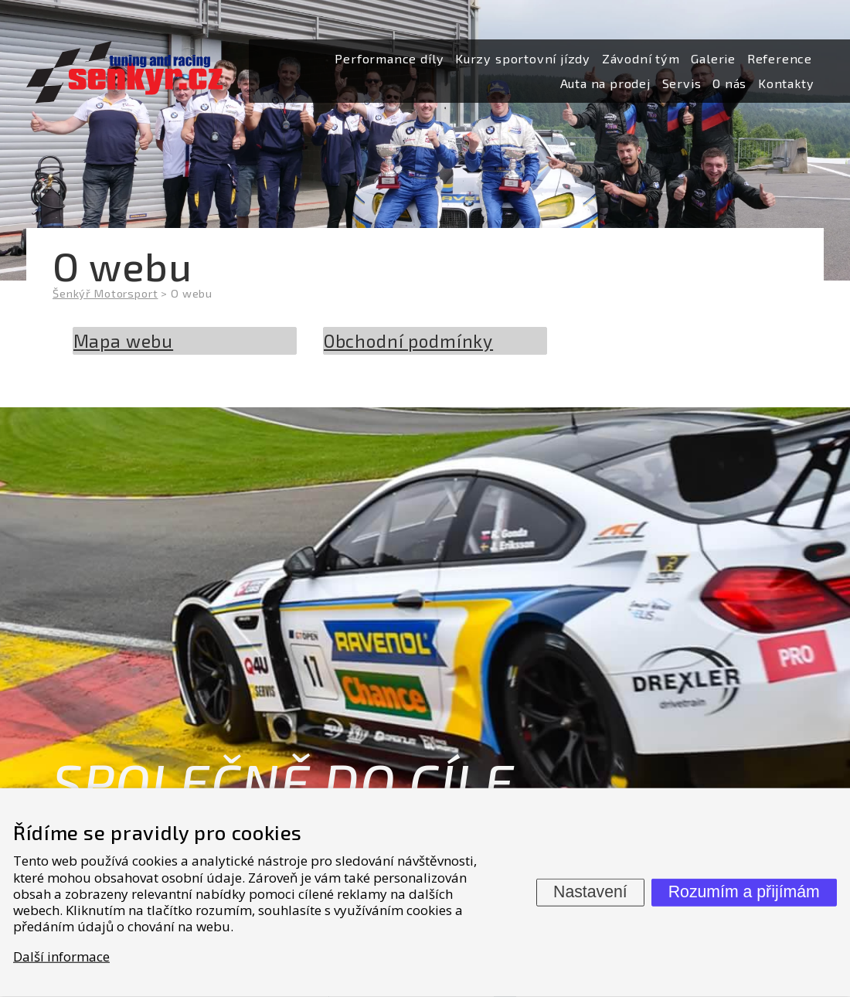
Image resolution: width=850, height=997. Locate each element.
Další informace (61, 956)
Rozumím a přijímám (744, 892)
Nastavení (590, 892)
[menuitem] (389, 59)
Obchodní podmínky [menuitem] (408, 341)
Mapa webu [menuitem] (123, 341)
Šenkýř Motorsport (105, 293)
